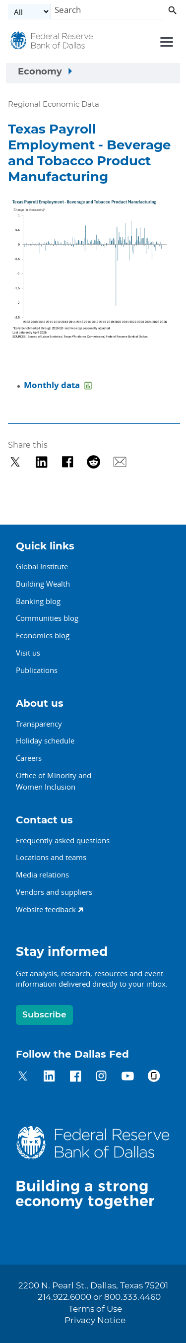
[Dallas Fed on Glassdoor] (154, 1077)
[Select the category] (29, 11)
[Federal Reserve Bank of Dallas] (51, 43)
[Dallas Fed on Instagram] (101, 1077)
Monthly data (53, 385)
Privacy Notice (94, 1321)
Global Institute (42, 566)
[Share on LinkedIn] (41, 462)
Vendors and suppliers (54, 892)
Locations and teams (51, 857)
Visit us (28, 653)
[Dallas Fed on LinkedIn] (49, 1077)
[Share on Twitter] (15, 462)
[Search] (107, 11)
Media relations (42, 874)
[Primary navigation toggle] (165, 41)
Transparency (39, 724)
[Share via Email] (120, 462)
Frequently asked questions (63, 840)
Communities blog (47, 618)
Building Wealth (43, 584)
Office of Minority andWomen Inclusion (53, 781)
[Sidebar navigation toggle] (93, 73)
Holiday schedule (45, 740)
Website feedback (46, 909)
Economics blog (42, 635)
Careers (29, 758)
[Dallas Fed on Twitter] (23, 1077)
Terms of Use (95, 1309)
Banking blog (38, 601)
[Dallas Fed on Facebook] (75, 1077)
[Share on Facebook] (68, 462)
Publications (37, 670)
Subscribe (44, 1014)
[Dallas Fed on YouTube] (128, 1077)
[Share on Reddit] (93, 462)
